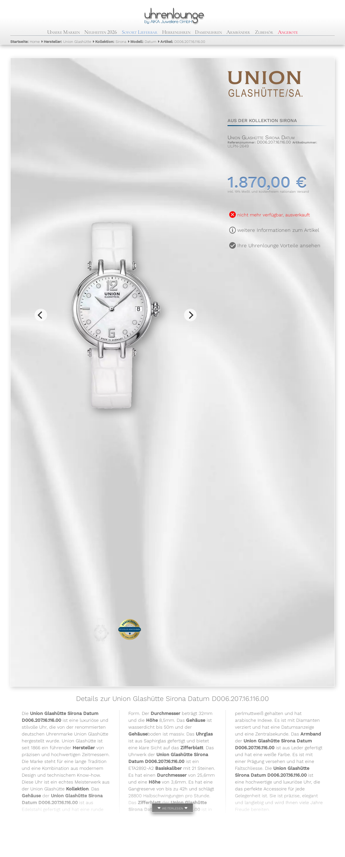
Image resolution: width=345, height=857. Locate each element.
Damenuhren (208, 32)
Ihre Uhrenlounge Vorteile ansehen (278, 245)
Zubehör (264, 32)
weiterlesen (173, 807)
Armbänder (238, 32)
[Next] (190, 315)
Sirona (110, 41)
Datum (143, 41)
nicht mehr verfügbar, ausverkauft (273, 215)
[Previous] (41, 315)
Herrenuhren (176, 32)
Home (25, 41)
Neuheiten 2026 (100, 32)
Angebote (288, 32)
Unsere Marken (63, 32)
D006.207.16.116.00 (182, 41)
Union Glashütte (67, 41)
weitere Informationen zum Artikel (278, 230)
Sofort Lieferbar (139, 32)
